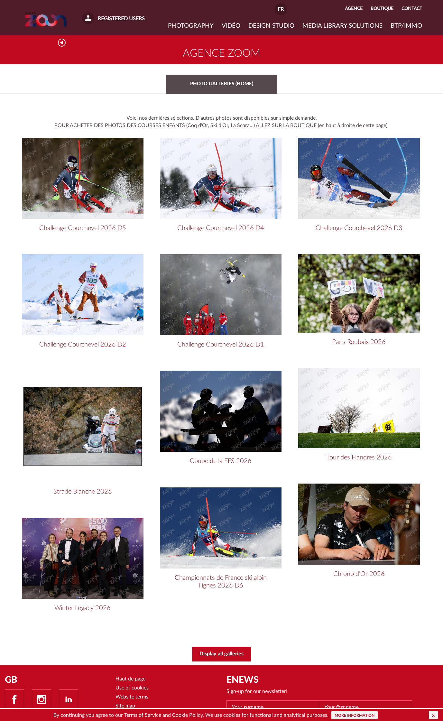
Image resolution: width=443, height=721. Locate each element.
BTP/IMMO (406, 26)
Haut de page (130, 679)
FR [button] (281, 9)
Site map (125, 706)
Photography (191, 26)
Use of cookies (132, 688)
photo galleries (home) (221, 84)
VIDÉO (231, 26)
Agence (354, 8)
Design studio (271, 26)
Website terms (131, 697)
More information (354, 715)
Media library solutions (342, 26)
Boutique (382, 8)
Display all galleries (221, 654)
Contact (411, 8)
